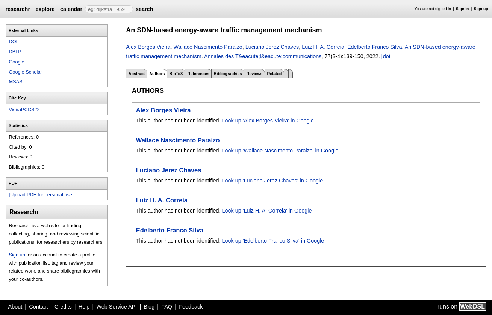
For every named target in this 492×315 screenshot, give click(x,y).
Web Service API (116, 307)
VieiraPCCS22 (24, 109)
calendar (71, 9)
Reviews (254, 73)
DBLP (15, 51)
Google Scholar (25, 72)
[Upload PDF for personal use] (41, 194)
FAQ (166, 307)
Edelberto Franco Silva (374, 47)
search (144, 9)
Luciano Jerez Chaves (272, 47)
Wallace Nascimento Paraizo (207, 47)
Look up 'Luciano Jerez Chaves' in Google (272, 181)
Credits (63, 307)
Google (16, 62)
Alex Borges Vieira (148, 47)
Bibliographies (228, 73)
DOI (13, 41)
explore (44, 9)
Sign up (481, 9)
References (198, 73)
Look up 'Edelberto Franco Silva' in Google (273, 241)
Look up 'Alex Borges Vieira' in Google (267, 121)
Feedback (191, 307)
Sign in (462, 9)
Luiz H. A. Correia (323, 47)
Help (84, 307)
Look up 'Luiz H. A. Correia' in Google (267, 211)
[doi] (386, 56)
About (15, 307)
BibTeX (176, 73)
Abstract (137, 73)
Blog (149, 307)
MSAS (15, 81)
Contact (38, 307)
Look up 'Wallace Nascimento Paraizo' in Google (280, 151)
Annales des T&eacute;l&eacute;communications (263, 56)
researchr (17, 9)
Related (274, 73)
